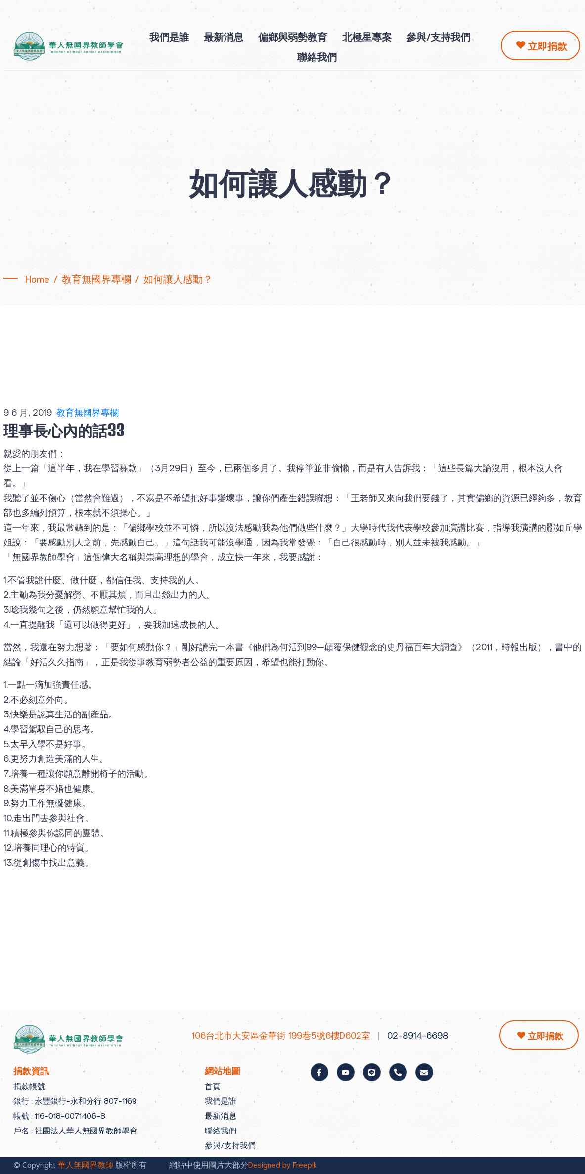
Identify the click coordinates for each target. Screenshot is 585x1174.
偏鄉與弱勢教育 (292, 36)
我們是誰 (169, 36)
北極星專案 (367, 36)
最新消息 (223, 36)
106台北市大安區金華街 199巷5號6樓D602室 (281, 1035)
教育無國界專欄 (87, 412)
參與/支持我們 (438, 36)
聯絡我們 (317, 56)
